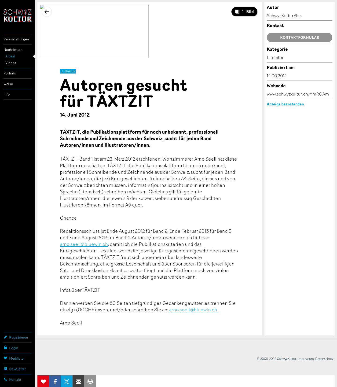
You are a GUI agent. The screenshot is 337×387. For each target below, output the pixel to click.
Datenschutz (324, 358)
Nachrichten (13, 49)
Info (7, 94)
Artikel (10, 56)
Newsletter (15, 368)
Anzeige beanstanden (285, 104)
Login (11, 347)
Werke (8, 83)
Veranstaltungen (16, 39)
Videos (10, 62)
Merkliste (13, 358)
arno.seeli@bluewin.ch (84, 244)
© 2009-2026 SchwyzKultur (276, 358)
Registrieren (16, 337)
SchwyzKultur (18, 15)
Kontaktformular (299, 37)
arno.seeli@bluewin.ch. (193, 309)
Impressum (306, 358)
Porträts (10, 73)
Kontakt (12, 379)
